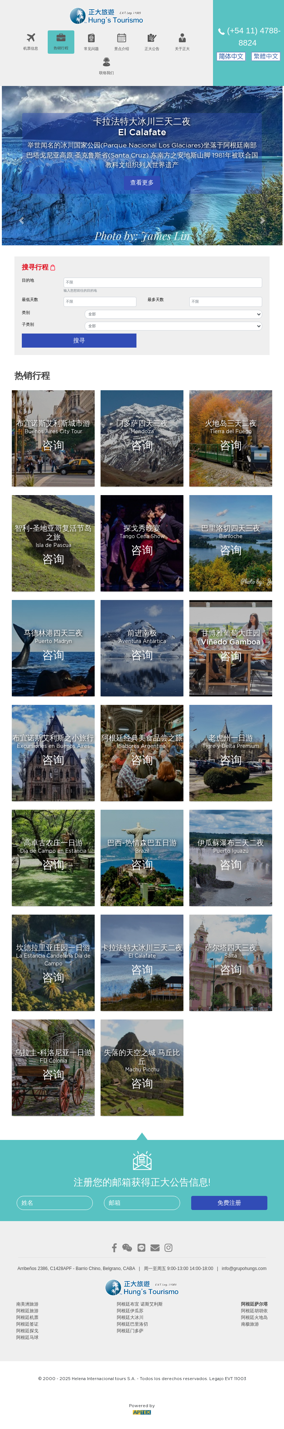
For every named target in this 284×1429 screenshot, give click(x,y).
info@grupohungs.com (244, 1268)
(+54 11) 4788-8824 (249, 36)
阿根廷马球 (27, 1337)
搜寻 (79, 341)
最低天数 (30, 300)
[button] (21, 220)
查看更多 (142, 183)
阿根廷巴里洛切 (132, 1324)
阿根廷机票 (27, 1317)
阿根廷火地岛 (254, 1317)
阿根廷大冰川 (130, 1317)
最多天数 (156, 300)
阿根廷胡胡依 (254, 1311)
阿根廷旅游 (27, 1311)
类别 (26, 313)
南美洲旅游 (27, 1304)
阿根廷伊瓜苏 (130, 1311)
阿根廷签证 (27, 1324)
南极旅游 (250, 1324)
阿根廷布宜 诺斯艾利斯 (140, 1304)
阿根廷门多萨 (130, 1331)
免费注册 (229, 1203)
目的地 (28, 280)
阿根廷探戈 (27, 1331)
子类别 (28, 324)
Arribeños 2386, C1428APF (44, 1268)
